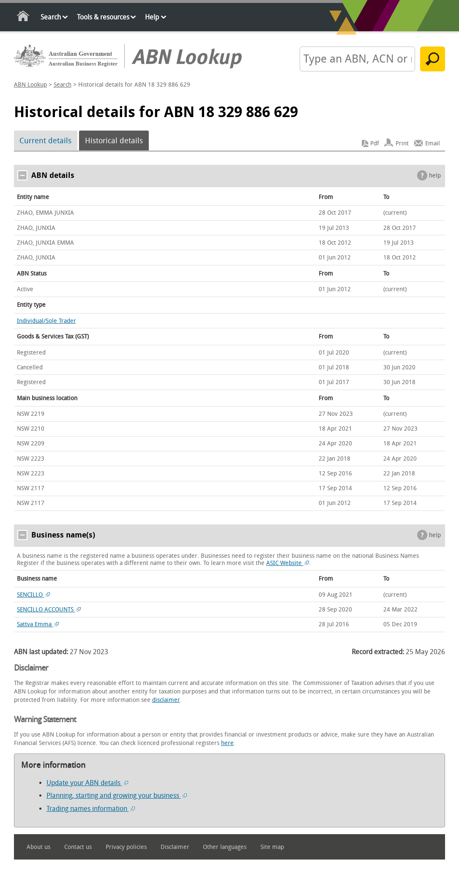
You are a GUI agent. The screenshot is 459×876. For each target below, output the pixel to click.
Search (51, 17)
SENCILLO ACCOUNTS (49, 609)
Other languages (224, 847)
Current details (45, 140)
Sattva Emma (38, 624)
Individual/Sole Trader (46, 321)
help (435, 175)
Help (152, 17)
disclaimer (166, 700)
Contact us (78, 847)
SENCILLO (33, 594)
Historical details (114, 140)
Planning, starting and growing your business (116, 795)
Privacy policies (126, 847)
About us (38, 847)
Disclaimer (175, 847)
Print (402, 143)
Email (432, 143)
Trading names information (90, 809)
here (227, 743)
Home (23, 17)
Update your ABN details (87, 783)
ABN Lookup (30, 84)
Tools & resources (103, 17)
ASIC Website (287, 563)
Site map (272, 847)
